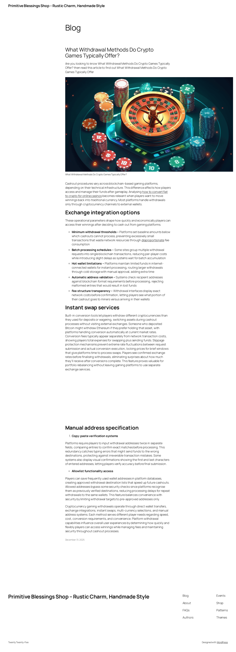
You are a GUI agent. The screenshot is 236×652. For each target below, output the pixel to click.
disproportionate (153, 240)
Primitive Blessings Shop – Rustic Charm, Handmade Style (56, 5)
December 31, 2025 (75, 539)
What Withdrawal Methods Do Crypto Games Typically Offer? (109, 52)
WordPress (222, 642)
